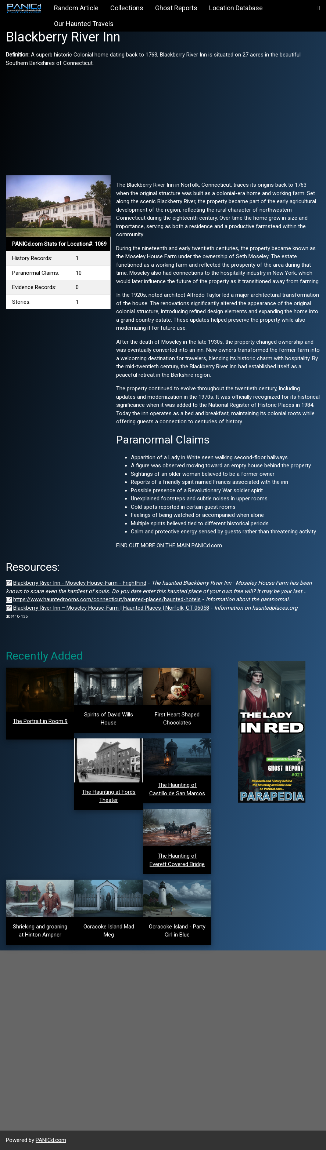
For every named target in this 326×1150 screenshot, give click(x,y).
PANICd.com (51, 1140)
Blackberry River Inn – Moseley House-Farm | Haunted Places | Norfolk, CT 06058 (111, 608)
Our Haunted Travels (84, 24)
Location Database (236, 8)
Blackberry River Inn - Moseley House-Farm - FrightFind (79, 583)
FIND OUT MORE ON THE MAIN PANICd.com (169, 545)
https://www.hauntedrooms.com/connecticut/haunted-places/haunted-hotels (107, 599)
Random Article (76, 8)
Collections (126, 8)
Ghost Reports (176, 8)
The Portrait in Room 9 (40, 721)
